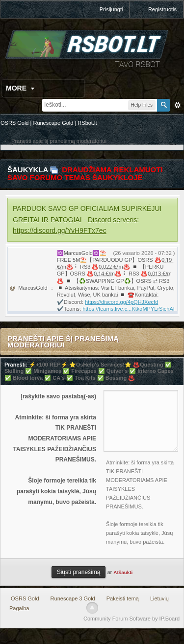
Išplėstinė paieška (177, 105)
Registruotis (162, 9)
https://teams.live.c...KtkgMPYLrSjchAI (128, 309)
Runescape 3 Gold (73, 598)
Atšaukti (122, 572)
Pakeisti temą (122, 598)
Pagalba (19, 608)
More (21, 88)
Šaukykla (27, 169)
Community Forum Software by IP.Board (131, 618)
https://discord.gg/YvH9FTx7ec (59, 230)
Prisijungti (111, 9)
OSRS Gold (25, 598)
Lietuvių (159, 598)
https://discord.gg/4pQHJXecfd (121, 302)
